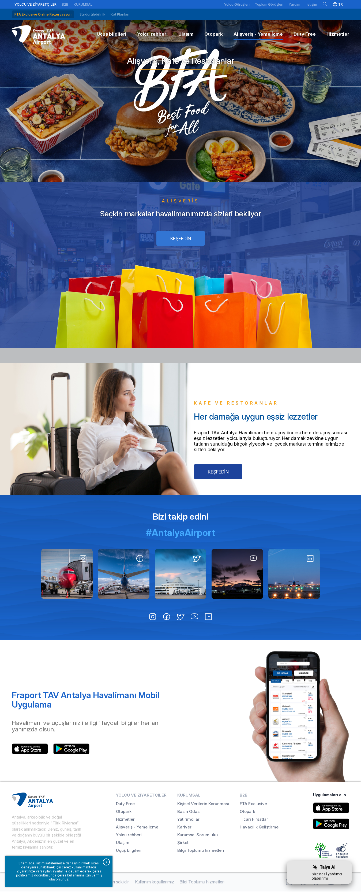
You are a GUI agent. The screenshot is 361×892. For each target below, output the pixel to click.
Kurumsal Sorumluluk (198, 835)
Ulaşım (122, 843)
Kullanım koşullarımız (154, 882)
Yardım (294, 4)
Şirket (183, 843)
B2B (65, 4)
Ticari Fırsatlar (254, 819)
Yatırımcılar (188, 819)
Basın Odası (189, 812)
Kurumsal (83, 4)
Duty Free (125, 804)
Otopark (123, 812)
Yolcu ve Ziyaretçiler (35, 4)
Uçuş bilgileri (128, 850)
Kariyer (184, 827)
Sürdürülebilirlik (92, 14)
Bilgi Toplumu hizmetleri (200, 850)
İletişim (311, 4)
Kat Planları (120, 14)
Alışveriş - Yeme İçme (137, 827)
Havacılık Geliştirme (259, 827)
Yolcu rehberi (129, 835)
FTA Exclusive (253, 804)
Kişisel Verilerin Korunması (203, 804)
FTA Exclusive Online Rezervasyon (43, 14)
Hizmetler (125, 819)
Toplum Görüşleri (269, 4)
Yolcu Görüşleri (237, 4)
